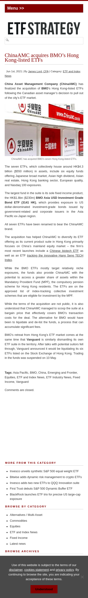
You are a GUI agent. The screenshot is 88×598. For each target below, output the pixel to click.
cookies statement (36, 569)
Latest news (18, 543)
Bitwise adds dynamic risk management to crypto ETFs (46, 477)
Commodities (18, 520)
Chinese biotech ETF (64, 251)
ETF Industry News (58, 377)
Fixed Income (19, 538)
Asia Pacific (20, 372)
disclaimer (16, 569)
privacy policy (65, 569)
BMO (33, 372)
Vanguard (22, 381)
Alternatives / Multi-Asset (26, 515)
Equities (10, 377)
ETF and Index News (31, 377)
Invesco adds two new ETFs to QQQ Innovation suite (44, 483)
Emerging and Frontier (62, 372)
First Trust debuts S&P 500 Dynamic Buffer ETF (41, 488)
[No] (82, 577)
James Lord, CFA (38, 71)
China (42, 372)
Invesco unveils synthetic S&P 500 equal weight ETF (44, 471)
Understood (44, 589)
